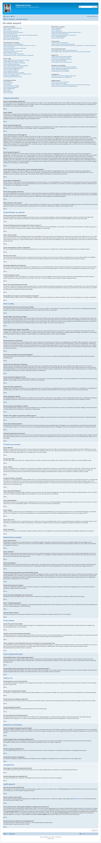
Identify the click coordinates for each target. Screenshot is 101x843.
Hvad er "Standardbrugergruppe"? (58, 36)
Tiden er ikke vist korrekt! (9, 46)
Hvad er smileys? (7, 84)
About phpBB (19, 790)
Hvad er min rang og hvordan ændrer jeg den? (13, 53)
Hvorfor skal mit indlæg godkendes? (11, 75)
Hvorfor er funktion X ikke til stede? (59, 83)
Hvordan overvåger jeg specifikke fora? (60, 69)
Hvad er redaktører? (55, 29)
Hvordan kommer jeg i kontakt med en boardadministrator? (64, 86)
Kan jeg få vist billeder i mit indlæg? (11, 85)
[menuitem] (13, 16)
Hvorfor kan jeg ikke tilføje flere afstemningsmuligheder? (15, 65)
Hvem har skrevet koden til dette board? (60, 81)
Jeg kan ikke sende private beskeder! (59, 42)
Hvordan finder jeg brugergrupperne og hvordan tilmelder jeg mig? (66, 32)
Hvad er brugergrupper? (56, 31)
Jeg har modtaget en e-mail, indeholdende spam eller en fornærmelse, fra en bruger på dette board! (73, 45)
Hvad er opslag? (7, 89)
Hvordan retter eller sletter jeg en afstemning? (13, 67)
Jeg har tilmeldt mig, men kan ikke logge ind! (13, 32)
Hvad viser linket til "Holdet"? (57, 38)
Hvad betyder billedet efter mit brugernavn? (13, 51)
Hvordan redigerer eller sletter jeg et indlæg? (13, 61)
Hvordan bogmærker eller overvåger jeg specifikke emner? (64, 68)
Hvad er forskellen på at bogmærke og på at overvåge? (63, 66)
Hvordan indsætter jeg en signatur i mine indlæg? (14, 62)
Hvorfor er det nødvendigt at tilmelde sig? (12, 28)
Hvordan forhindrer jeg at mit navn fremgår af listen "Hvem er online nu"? (19, 45)
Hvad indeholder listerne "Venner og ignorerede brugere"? (64, 50)
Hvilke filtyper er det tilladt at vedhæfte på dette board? (63, 75)
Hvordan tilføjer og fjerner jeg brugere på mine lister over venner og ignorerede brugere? (70, 51)
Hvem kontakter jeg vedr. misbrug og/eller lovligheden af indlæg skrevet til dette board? (70, 84)
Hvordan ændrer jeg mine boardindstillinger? (13, 44)
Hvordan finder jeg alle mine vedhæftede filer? (61, 77)
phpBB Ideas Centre (75, 798)
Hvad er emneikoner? (8, 92)
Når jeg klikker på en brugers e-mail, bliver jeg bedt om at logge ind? (18, 55)
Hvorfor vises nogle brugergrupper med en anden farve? (63, 35)
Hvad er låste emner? (8, 91)
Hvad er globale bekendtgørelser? (11, 87)
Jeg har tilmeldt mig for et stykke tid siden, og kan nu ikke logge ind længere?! (20, 35)
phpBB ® (77, 258)
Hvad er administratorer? (56, 28)
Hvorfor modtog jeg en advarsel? (10, 71)
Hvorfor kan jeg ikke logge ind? (10, 33)
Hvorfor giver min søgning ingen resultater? (61, 57)
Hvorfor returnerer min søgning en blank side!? (61, 59)
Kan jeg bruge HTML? (8, 82)
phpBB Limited (40, 789)
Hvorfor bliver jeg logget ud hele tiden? (12, 38)
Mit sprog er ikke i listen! (8, 49)
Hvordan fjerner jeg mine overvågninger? (60, 71)
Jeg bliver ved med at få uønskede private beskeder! (63, 44)
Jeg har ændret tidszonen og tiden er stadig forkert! (14, 48)
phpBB (45, 837)
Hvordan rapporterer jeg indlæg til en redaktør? (13, 72)
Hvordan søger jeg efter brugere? (58, 60)
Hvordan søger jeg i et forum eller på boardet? (61, 56)
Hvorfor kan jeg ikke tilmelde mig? (10, 31)
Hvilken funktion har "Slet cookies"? (11, 39)
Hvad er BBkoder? (7, 81)
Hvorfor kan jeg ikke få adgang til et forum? (13, 68)
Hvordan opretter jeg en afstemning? (11, 64)
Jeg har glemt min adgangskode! (10, 36)
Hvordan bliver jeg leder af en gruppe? (59, 33)
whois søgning (86, 808)
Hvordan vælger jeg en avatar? (10, 52)
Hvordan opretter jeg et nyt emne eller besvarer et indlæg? (16, 60)
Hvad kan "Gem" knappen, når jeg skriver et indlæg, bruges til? (17, 74)
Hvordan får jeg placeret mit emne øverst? (12, 76)
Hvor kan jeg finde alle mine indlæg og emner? (61, 62)
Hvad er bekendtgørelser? (9, 88)
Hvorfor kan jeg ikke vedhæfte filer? (11, 69)
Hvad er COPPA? (7, 29)
